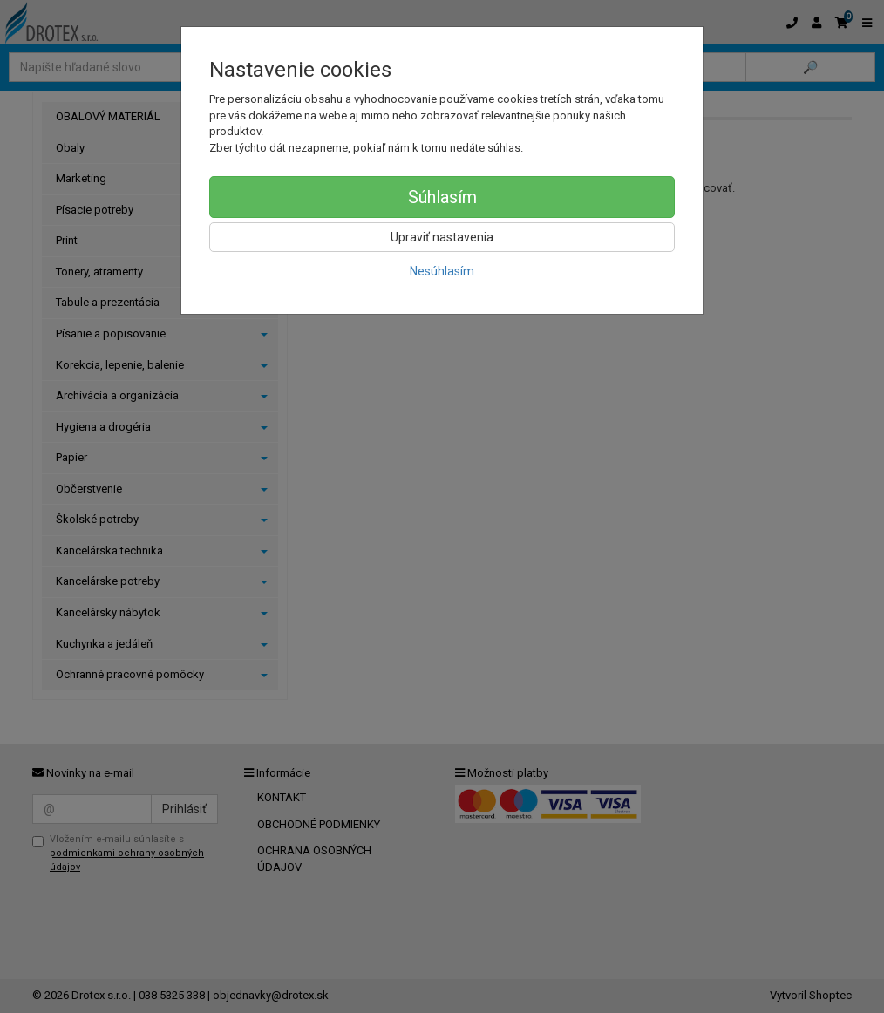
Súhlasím (442, 197)
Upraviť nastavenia (442, 237)
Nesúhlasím (442, 271)
